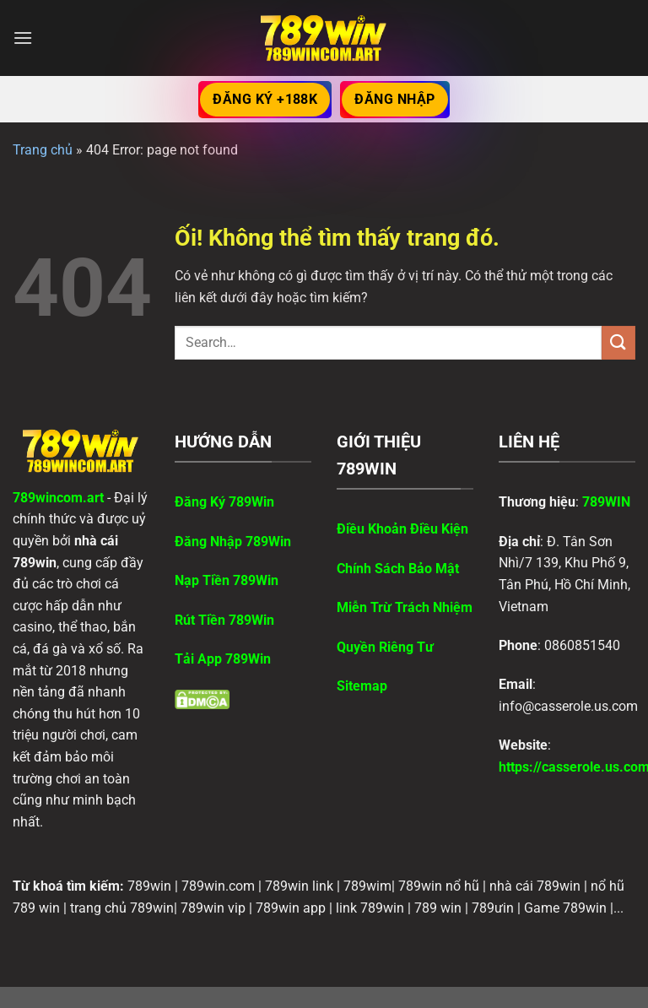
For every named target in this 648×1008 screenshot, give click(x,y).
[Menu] (23, 37)
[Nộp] (618, 342)
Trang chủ (43, 150)
